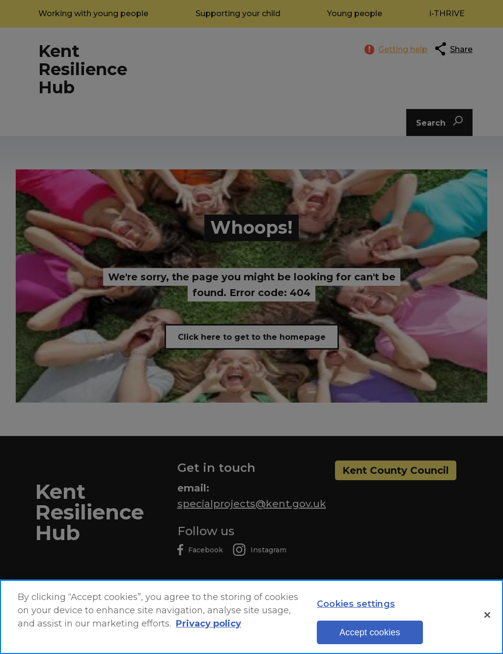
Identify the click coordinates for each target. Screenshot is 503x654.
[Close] (487, 616)
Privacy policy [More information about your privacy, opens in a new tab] (208, 625)
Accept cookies (369, 634)
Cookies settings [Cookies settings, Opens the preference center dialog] (356, 605)
